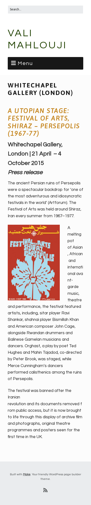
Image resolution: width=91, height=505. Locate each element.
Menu (25, 63)
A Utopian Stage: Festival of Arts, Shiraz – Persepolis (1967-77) (44, 122)
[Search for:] (45, 9)
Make (26, 474)
